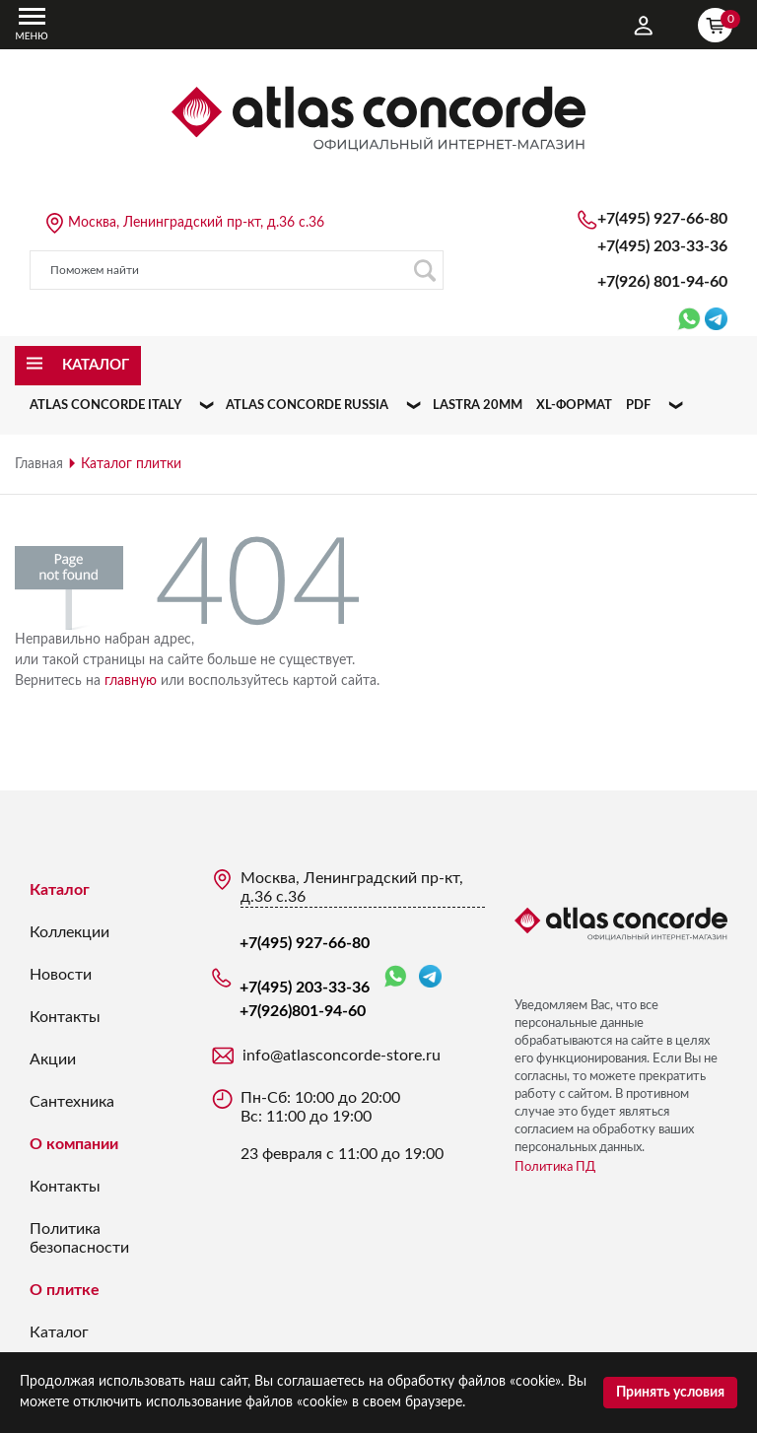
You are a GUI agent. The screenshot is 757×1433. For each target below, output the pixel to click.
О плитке (65, 1290)
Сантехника (72, 1102)
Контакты (65, 1017)
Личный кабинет (644, 25)
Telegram (430, 976)
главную (130, 681)
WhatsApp (395, 977)
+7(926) (662, 282)
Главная (39, 464)
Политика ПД (555, 1167)
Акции (53, 1059)
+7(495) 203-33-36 (662, 246)
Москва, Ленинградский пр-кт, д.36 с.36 (196, 223)
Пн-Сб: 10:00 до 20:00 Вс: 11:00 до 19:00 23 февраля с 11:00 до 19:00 (342, 1126)
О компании (74, 1144)
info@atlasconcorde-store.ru (341, 1055)
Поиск (424, 270)
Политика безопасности (79, 1238)
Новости (61, 975)
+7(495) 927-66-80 (662, 219)
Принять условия (670, 1392)
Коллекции (69, 932)
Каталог (60, 890)
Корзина (719, 22)
